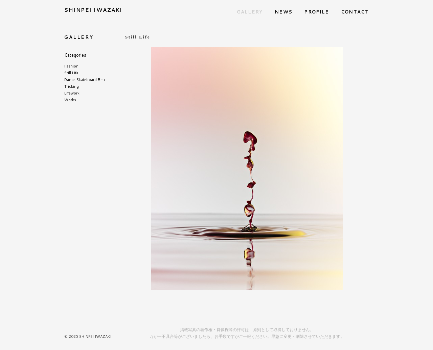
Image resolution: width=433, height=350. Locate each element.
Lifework (71, 93)
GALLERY (250, 12)
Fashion (71, 66)
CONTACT (355, 12)
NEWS (283, 12)
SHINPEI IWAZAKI (93, 10)
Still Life (71, 73)
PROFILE (316, 12)
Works (70, 100)
